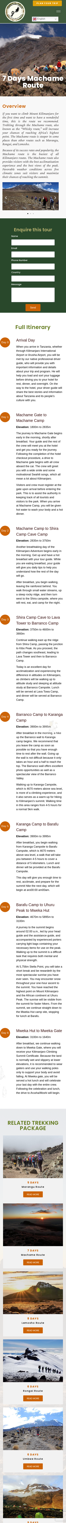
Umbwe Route (33, 1459)
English (39, 19)
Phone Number (19, 260)
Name (14, 236)
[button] (6, 198)
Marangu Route (33, 1187)
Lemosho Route (33, 1323)
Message (16, 284)
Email (14, 248)
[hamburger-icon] (58, 11)
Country (15, 272)
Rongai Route (33, 1391)
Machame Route (33, 1255)
